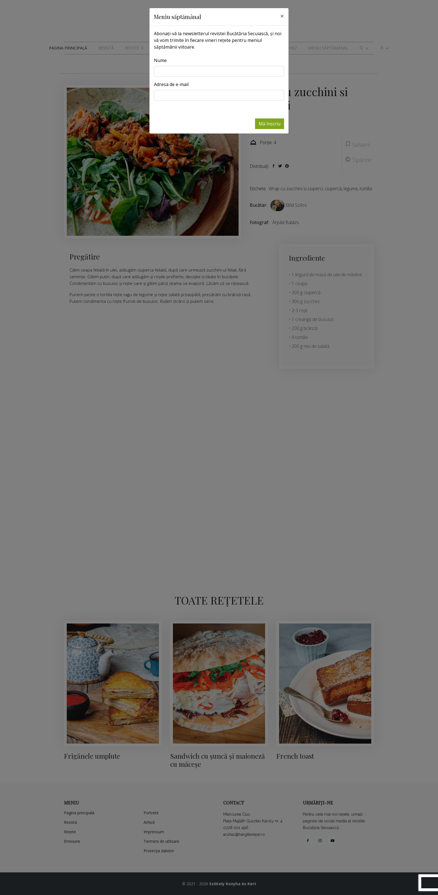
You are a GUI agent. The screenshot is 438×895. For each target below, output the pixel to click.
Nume (160, 60)
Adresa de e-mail (171, 84)
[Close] (282, 16)
